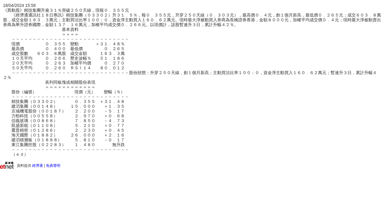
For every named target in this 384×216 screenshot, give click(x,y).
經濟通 (37, 166)
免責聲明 (53, 166)
